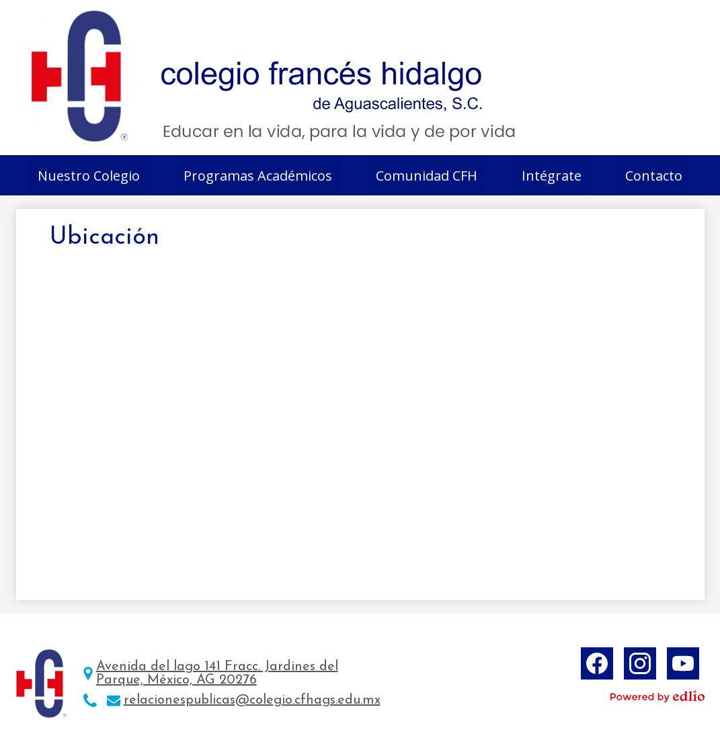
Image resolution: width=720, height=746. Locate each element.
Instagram (640, 666)
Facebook (597, 666)
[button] (89, 175)
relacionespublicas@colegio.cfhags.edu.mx (252, 700)
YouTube (683, 666)
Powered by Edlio (657, 696)
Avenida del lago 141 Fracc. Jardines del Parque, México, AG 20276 (217, 673)
